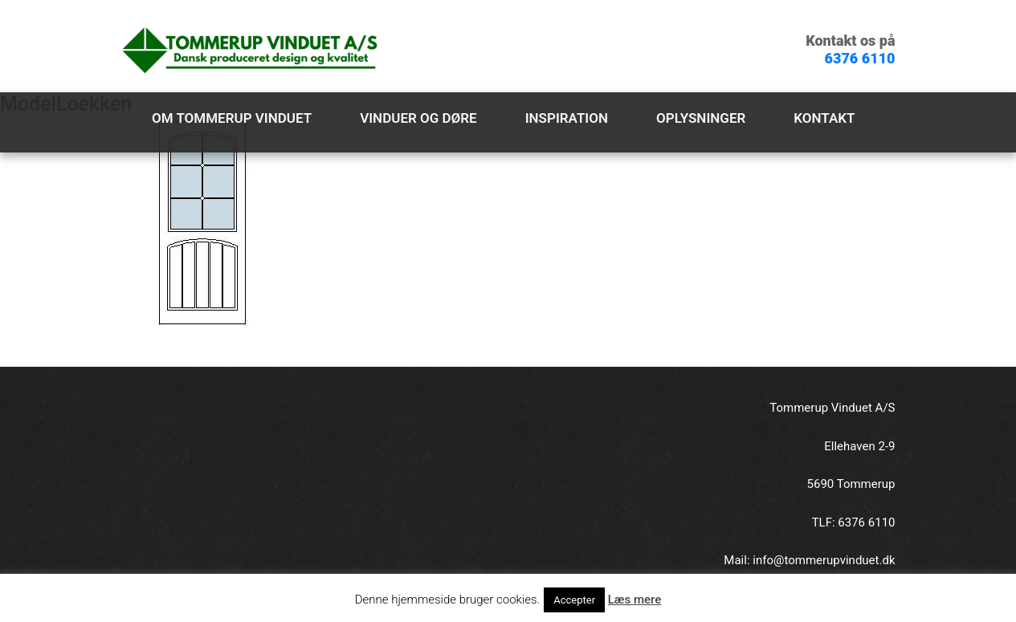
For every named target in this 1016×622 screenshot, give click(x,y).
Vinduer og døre (418, 118)
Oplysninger (700, 118)
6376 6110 (860, 58)
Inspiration (566, 118)
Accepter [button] (574, 600)
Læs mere (635, 599)
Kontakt (824, 118)
